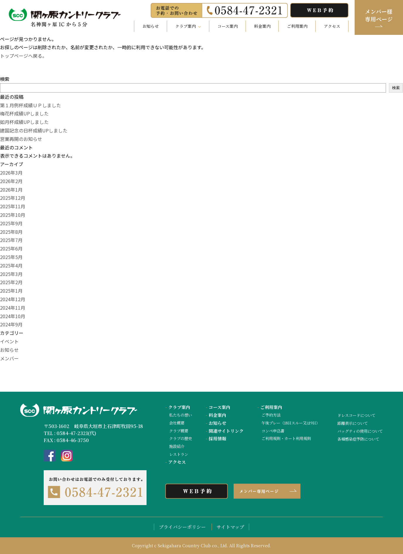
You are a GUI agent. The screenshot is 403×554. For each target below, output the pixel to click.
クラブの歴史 (180, 438)
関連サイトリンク (225, 431)
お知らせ (150, 26)
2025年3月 (11, 273)
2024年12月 (12, 299)
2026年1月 (11, 189)
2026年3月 (11, 172)
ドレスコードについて (356, 415)
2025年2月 (11, 282)
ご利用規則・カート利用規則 (286, 438)
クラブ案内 (177, 407)
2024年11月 (12, 307)
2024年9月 (11, 324)
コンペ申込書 (272, 431)
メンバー (9, 358)
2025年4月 (11, 265)
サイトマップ (230, 527)
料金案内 (262, 26)
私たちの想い (180, 415)
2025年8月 (11, 231)
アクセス (332, 26)
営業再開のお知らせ (21, 138)
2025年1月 (11, 290)
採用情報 (216, 438)
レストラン (178, 454)
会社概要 (176, 423)
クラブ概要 (178, 431)
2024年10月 (12, 316)
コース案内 (227, 26)
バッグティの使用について (360, 431)
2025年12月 (12, 197)
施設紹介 (176, 446)
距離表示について (352, 423)
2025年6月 (11, 248)
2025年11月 (12, 206)
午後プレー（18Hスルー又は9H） (290, 423)
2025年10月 (12, 214)
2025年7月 (11, 239)
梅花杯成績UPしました (24, 113)
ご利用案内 (297, 26)
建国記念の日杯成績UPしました (33, 130)
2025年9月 (11, 223)
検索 (4, 78)
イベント (9, 341)
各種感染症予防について (358, 439)
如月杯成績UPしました (24, 121)
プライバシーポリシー (182, 527)
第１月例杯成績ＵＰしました (30, 105)
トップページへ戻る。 (23, 55)
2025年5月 (11, 256)
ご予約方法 (270, 415)
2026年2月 (11, 181)
